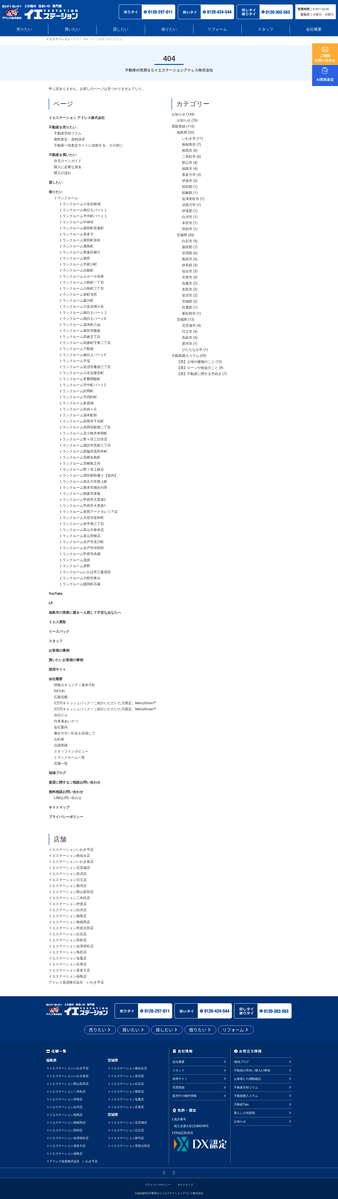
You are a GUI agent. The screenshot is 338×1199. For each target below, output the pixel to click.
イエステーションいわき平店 (71, 850)
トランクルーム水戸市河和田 (81, 548)
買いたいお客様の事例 (66, 660)
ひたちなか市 (192, 350)
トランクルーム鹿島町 (76, 246)
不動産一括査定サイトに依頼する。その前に (88, 145)
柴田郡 (187, 247)
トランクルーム (66, 198)
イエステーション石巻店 (68, 964)
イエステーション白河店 (68, 910)
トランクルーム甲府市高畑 (79, 554)
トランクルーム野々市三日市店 (83, 439)
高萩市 (187, 338)
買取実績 (178, 126)
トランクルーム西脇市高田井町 (83, 451)
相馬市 (187, 150)
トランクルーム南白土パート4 (82, 319)
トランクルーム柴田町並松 (79, 240)
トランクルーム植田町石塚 (79, 584)
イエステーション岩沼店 (68, 874)
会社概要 (314, 29)
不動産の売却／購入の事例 (263, 1070)
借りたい (169, 29)
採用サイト (57, 669)
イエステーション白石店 (68, 934)
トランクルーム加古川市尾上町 (83, 481)
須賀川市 (189, 205)
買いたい (72, 29)
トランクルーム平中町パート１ (83, 216)
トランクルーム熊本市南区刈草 (83, 488)
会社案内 (61, 727)
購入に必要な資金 (67, 167)
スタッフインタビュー (71, 751)
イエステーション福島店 (68, 976)
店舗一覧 (61, 763)
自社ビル (61, 715)
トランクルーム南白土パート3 (82, 355)
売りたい (24, 29)
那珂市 (187, 344)
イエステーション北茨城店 (69, 868)
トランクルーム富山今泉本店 (81, 530)
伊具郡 (187, 265)
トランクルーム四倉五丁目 (79, 337)
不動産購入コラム (185, 356)
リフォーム (217, 29)
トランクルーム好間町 (76, 391)
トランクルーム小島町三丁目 (81, 288)
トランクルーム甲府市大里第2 (82, 500)
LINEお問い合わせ (68, 798)
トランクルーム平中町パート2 (82, 385)
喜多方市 (189, 175)
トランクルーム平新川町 (78, 264)
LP (51, 603)
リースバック (59, 631)
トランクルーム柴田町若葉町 (81, 228)
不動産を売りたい (62, 127)
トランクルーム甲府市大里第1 (82, 506)
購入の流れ (62, 173)
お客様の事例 (59, 650)
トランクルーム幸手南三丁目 (81, 524)
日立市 (187, 331)
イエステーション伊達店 (68, 904)
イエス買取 (57, 622)
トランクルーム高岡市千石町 (81, 421)
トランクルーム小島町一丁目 (81, 282)
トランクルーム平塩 (74, 361)
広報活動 (61, 697)
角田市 (187, 259)
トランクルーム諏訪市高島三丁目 (85, 445)
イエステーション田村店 (68, 940)
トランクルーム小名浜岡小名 (81, 306)
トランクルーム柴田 (74, 258)
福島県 (182, 132)
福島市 (187, 169)
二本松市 (189, 157)
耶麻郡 (187, 193)
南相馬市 (189, 144)
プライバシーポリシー (66, 817)
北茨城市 (189, 325)
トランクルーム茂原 (74, 560)
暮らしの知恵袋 (263, 1113)
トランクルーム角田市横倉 (79, 331)
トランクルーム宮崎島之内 (79, 463)
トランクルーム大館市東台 (79, 578)
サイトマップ (59, 807)
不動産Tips (263, 1104)
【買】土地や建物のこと (196, 362)
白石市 (187, 241)
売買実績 (199, 1087)
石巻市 (187, 277)
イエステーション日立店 (68, 880)
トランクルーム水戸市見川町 (81, 542)
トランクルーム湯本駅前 (78, 415)
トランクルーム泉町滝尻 (78, 294)
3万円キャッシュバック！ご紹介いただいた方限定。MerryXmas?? (105, 703)
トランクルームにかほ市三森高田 (85, 572)
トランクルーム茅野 (74, 566)
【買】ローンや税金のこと (197, 368)
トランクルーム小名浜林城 (79, 204)
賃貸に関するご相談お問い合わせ (74, 782)
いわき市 (189, 138)
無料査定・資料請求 (69, 139)
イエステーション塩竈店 (68, 958)
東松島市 (189, 313)
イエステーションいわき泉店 (71, 862)
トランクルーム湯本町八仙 (79, 325)
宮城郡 (187, 301)
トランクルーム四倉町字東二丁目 (85, 343)
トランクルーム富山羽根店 (79, 536)
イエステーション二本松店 (69, 898)
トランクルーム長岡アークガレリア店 (88, 512)
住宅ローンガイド (67, 161)
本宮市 (187, 223)
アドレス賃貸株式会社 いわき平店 (76, 982)
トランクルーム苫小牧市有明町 (83, 433)
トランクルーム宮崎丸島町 (79, 457)
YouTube (55, 594)
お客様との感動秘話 (263, 1078)
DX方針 (59, 691)
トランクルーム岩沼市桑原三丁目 (85, 367)
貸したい (120, 29)
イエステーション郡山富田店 (71, 892)
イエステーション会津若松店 (71, 946)
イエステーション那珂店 (68, 886)
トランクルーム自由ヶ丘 (78, 409)
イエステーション (58, 39)
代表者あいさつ (66, 721)
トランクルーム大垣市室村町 (81, 518)
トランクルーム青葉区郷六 (79, 252)
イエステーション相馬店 (68, 916)
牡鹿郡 (187, 307)
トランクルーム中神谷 (76, 222)
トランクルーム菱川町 (76, 300)
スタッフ (265, 29)
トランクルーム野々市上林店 (81, 469)
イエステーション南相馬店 (69, 922)
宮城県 (182, 235)
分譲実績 (61, 745)
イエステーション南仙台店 (69, 856)
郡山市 (187, 163)
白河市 (187, 217)
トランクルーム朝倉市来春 (79, 494)
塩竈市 (187, 283)
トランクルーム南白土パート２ (83, 313)
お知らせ (178, 114)
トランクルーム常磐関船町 (79, 379)
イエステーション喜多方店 (69, 970)
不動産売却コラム (67, 133)
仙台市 (187, 271)
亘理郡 (187, 253)
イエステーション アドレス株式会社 (77, 118)
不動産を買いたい (62, 155)
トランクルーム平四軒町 (78, 397)
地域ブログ (57, 773)
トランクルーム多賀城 (76, 403)
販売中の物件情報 (199, 1096)
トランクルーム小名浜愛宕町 (81, 373)
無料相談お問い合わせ (66, 792)
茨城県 (182, 319)
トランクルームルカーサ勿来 (81, 276)
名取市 (187, 289)
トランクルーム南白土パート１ (83, 210)
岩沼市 (187, 295)
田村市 (187, 229)
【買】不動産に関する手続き (199, 374)
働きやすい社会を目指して (74, 733)
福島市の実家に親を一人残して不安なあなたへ (85, 612)
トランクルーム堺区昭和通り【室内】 (88, 475)
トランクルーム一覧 (69, 757)
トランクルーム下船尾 (76, 349)
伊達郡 (187, 211)
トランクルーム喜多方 (76, 234)
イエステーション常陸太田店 (71, 928)
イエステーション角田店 (68, 952)
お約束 (59, 739)
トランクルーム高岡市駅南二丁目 (85, 427)
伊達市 (187, 181)
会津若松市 (190, 199)
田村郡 (187, 187)
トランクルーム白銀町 (76, 270)
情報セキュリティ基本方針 (74, 685)
